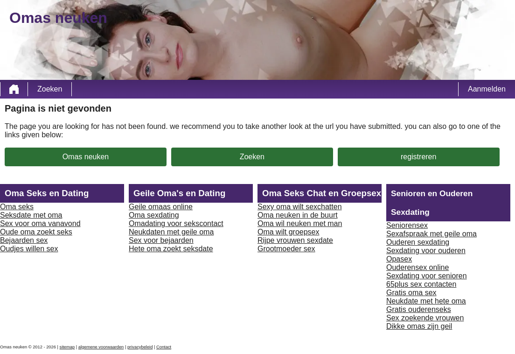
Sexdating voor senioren (426, 276)
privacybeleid (140, 347)
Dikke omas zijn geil (419, 326)
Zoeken (49, 89)
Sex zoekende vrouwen (425, 318)
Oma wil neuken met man (300, 223)
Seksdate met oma (31, 215)
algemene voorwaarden (101, 347)
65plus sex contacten (421, 284)
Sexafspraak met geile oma (431, 234)
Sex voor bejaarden (161, 240)
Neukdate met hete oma (426, 301)
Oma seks (17, 207)
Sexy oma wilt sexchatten (300, 207)
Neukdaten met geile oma (171, 232)
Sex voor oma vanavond (40, 223)
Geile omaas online (161, 207)
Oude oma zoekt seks (36, 232)
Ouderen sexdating (417, 242)
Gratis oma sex (411, 293)
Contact (163, 347)
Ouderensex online (417, 267)
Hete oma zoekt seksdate (171, 249)
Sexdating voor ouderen (426, 251)
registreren (418, 157)
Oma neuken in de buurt (298, 215)
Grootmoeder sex (286, 249)
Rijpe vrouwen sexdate (295, 240)
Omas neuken (86, 157)
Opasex (399, 259)
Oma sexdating (154, 215)
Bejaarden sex (24, 240)
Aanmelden (487, 89)
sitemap (67, 347)
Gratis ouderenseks (418, 309)
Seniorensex (407, 225)
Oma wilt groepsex (289, 232)
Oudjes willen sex (29, 249)
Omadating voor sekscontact (176, 223)
